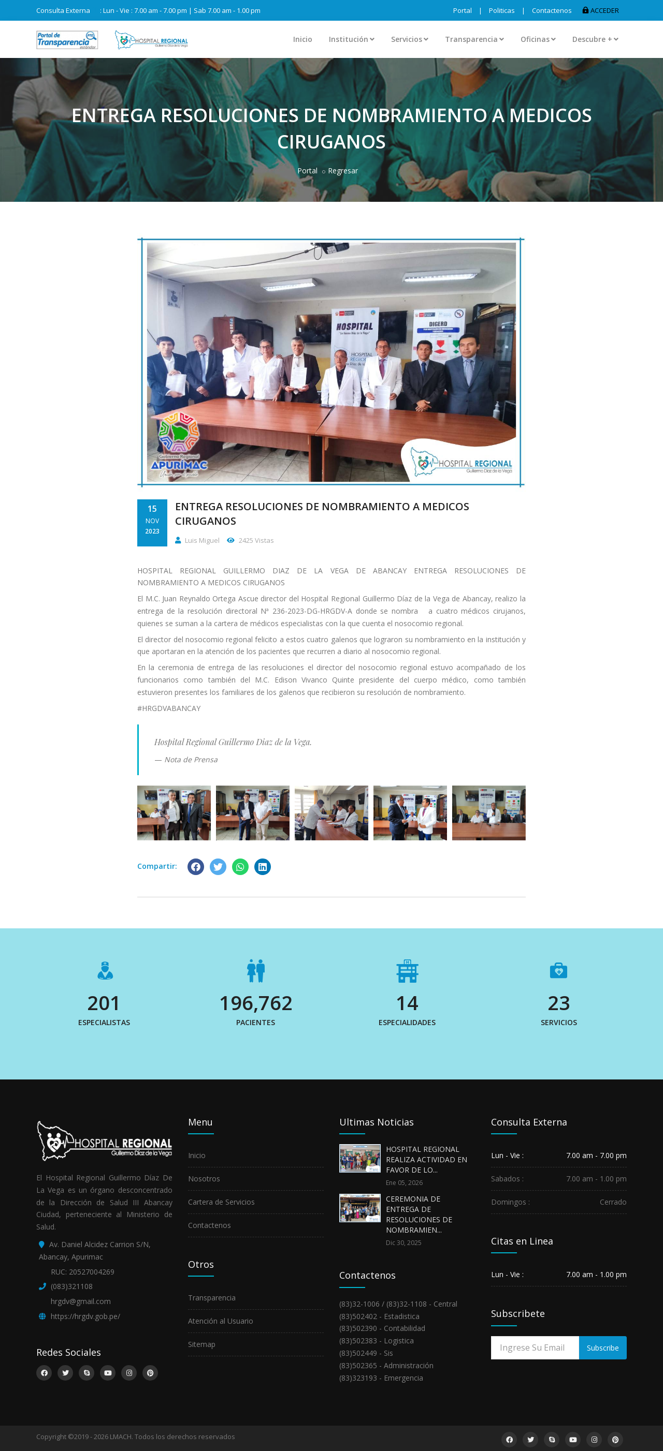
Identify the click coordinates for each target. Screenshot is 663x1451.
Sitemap (201, 1344)
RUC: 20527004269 (82, 1272)
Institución (351, 39)
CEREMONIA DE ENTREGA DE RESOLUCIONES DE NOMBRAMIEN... (419, 1214)
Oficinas (538, 39)
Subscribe (603, 1348)
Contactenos (552, 10)
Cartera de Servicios (221, 1202)
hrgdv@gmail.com (81, 1301)
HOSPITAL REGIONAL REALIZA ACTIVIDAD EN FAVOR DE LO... (426, 1159)
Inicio (302, 39)
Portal (462, 10)
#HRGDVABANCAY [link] (168, 708)
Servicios (409, 39)
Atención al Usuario (220, 1321)
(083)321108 (72, 1286)
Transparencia (474, 39)
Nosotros (204, 1178)
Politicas (502, 10)
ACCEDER (600, 10)
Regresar (343, 170)
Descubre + (595, 39)
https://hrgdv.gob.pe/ (85, 1316)
